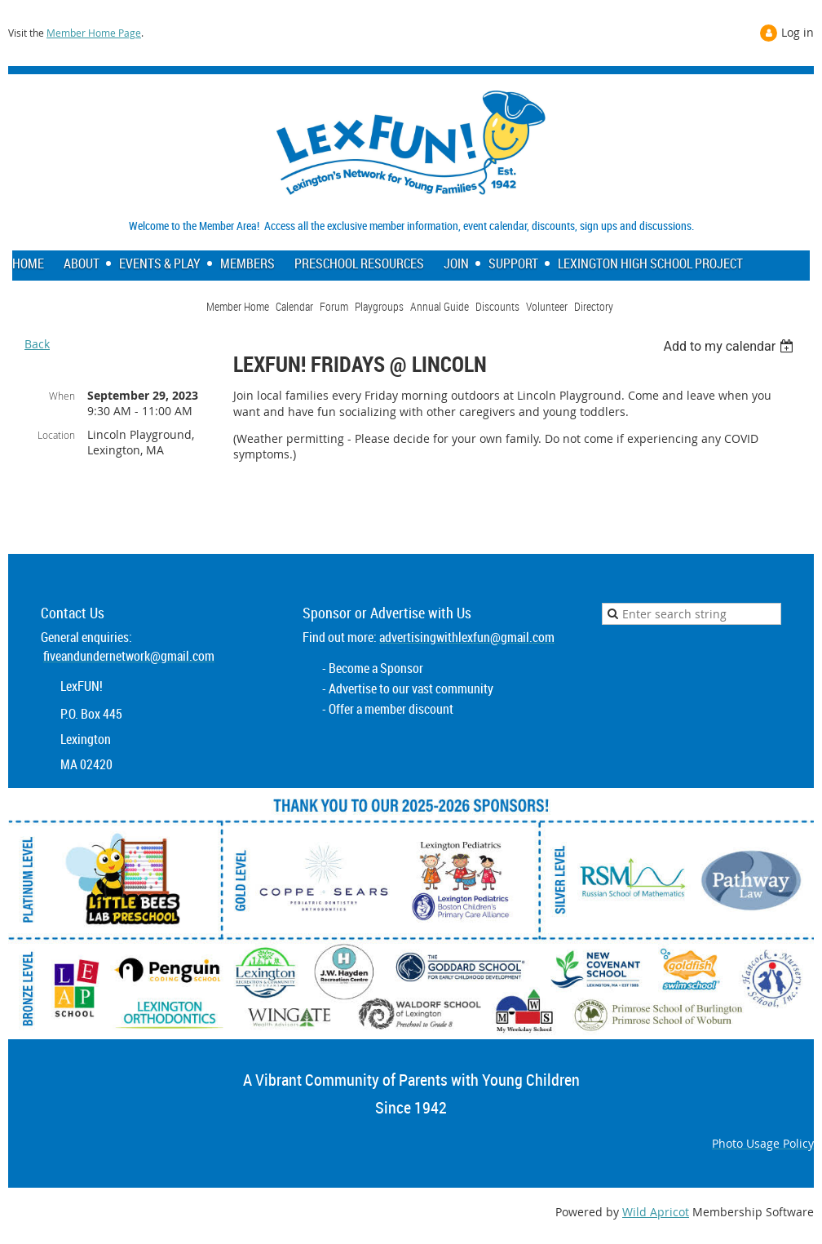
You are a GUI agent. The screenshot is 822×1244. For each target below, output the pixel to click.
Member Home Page (93, 32)
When (62, 395)
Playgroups (379, 306)
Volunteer (547, 306)
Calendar (294, 306)
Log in (797, 32)
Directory (593, 306)
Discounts (497, 306)
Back (37, 344)
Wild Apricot (655, 1212)
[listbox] (730, 346)
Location (56, 434)
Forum (334, 306)
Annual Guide (439, 306)
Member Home (237, 306)
